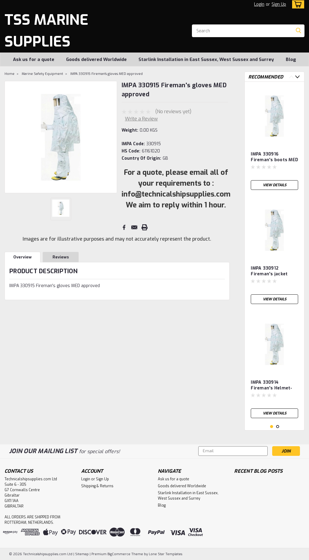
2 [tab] (277, 426)
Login (259, 4)
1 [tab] (271, 426)
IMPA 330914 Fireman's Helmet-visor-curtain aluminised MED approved (271, 385)
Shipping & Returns (97, 486)
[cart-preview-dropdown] (296, 4)
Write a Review (141, 119)
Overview (22, 257)
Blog (291, 59)
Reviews (61, 257)
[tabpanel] (274, 139)
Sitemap (82, 554)
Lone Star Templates (165, 554)
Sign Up (279, 4)
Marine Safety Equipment (42, 74)
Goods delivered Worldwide (96, 59)
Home (9, 74)
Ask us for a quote (33, 59)
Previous (291, 77)
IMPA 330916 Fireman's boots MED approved (274, 157)
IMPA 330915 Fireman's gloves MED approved (106, 74)
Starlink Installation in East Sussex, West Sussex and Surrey (206, 59)
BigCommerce (118, 554)
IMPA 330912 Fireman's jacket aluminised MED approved (269, 271)
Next (297, 77)
